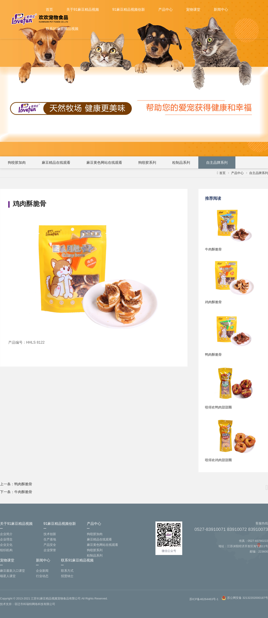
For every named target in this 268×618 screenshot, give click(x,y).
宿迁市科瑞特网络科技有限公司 (35, 604)
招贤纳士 (67, 576)
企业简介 (6, 534)
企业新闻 (42, 570)
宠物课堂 (193, 9)
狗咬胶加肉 (17, 162)
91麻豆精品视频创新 (128, 9)
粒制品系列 (181, 162)
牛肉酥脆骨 (23, 492)
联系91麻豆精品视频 (62, 29)
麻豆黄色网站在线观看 (104, 162)
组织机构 (6, 550)
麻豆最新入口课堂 (12, 570)
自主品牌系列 (217, 162)
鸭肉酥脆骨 (23, 484)
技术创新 (50, 534)
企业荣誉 (50, 550)
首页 (49, 9)
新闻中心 (221, 9)
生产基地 (50, 539)
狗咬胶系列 (147, 162)
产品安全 (50, 545)
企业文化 (6, 545)
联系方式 (67, 570)
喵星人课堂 (8, 576)
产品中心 (165, 9)
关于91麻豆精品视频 (82, 9)
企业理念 (6, 539)
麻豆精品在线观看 (56, 162)
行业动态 (42, 576)
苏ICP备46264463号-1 (203, 599)
